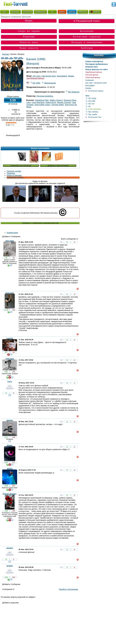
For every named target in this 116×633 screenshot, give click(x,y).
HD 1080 (100, 101)
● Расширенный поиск (86, 21)
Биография (90, 85)
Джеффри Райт (42, 100)
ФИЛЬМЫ (15, 12)
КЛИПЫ (95, 12)
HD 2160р (100, 98)
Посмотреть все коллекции (21, 165)
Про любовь (100, 112)
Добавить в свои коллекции (58, 165)
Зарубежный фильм (93, 72)
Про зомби (100, 114)
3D (100, 106)
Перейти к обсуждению (68, 589)
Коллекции (87, 31)
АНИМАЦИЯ (40, 12)
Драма (71, 76)
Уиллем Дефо (57, 104)
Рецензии (29, 36)
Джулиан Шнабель (45, 96)
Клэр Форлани (38, 102)
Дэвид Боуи (51, 102)
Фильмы (99, 55)
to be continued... (100, 109)
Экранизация (49, 83)
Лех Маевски (72, 92)
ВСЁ (4, 12)
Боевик (88, 88)
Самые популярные (94, 61)
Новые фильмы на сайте (96, 69)
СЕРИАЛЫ (27, 12)
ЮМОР (62, 12)
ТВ (52, 12)
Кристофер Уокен (42, 104)
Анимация (89, 80)
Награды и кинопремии (86, 42)
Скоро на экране (29, 31)
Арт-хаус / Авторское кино (96, 83)
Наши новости (28, 48)
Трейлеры (87, 48)
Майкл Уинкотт (56, 100)
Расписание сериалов (87, 36)
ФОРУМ (72, 12)
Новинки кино (91, 67)
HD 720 (100, 104)
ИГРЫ (83, 12)
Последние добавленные (96, 64)
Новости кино (29, 42)
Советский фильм (92, 77)
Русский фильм (91, 75)
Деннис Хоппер (64, 102)
